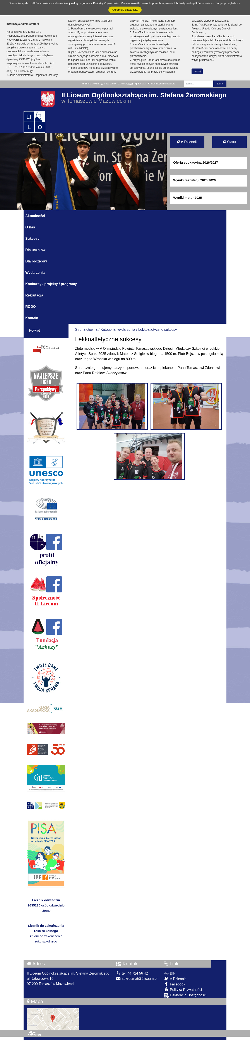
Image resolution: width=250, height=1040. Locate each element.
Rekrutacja (34, 295)
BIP (169, 973)
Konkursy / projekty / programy (51, 284)
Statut (229, 142)
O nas (30, 227)
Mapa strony (108, 83)
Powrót (34, 330)
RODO (30, 306)
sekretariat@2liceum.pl (136, 978)
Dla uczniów (35, 250)
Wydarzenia (35, 272)
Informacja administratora (161, 83)
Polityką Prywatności (106, 3)
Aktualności (35, 216)
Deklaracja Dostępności (185, 995)
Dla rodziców (36, 261)
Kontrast (140, 83)
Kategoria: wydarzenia (118, 329)
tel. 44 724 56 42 (132, 973)
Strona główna (90, 83)
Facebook (174, 984)
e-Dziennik (187, 142)
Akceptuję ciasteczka (125, 9)
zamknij (197, 71)
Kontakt (31, 318)
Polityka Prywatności (183, 989)
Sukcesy (32, 238)
